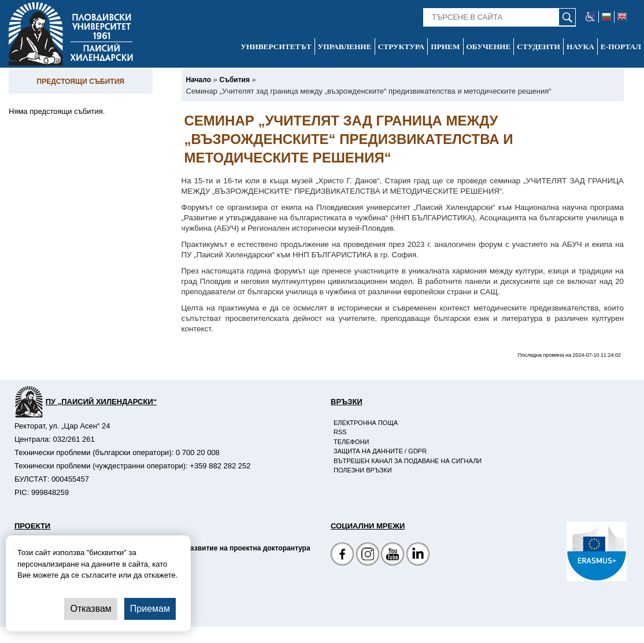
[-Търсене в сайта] (499, 17)
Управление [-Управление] (345, 46)
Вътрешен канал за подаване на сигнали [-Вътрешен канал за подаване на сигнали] (408, 460)
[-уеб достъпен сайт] (590, 17)
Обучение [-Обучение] (489, 46)
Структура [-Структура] (401, 46)
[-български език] (607, 17)
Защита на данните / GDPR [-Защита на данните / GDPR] (380, 451)
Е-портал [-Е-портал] (621, 46)
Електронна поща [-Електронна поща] (366, 422)
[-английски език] (622, 17)
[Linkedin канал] (418, 555)
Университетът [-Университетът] (275, 46)
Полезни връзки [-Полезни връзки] (363, 470)
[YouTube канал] (392, 555)
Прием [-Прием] (445, 46)
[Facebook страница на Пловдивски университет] (342, 555)
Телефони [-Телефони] (351, 441)
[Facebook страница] (367, 555)
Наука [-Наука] (580, 46)
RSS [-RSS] (340, 431)
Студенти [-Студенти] (538, 46)
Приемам (150, 609)
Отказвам (90, 609)
